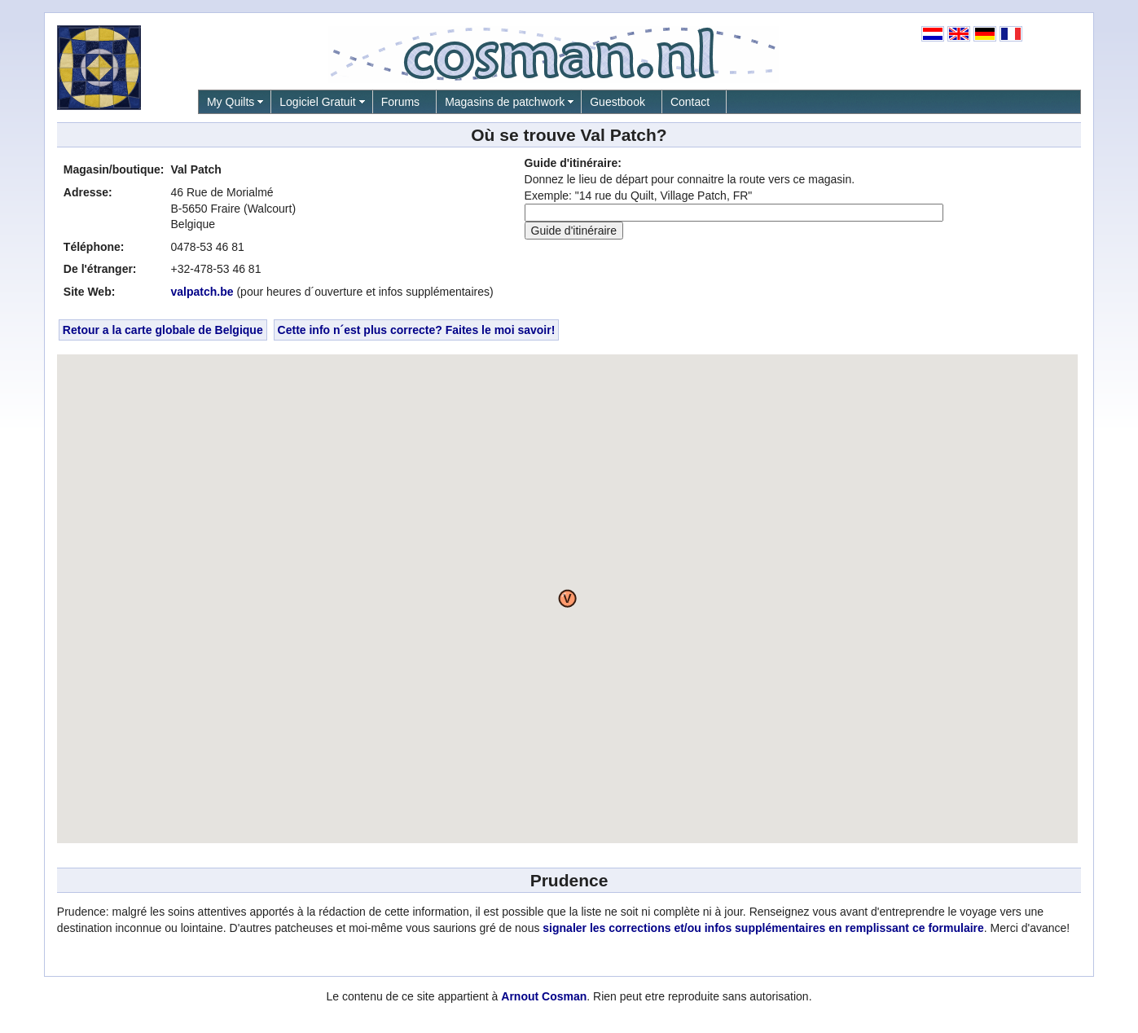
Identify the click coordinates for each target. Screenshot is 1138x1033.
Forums (400, 101)
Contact (690, 101)
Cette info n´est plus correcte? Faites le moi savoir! (417, 329)
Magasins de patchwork (505, 101)
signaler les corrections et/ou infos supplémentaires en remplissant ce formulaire (763, 927)
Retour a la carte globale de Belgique (163, 329)
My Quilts (230, 101)
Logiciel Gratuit (317, 101)
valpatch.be (202, 291)
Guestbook (617, 101)
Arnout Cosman (544, 996)
